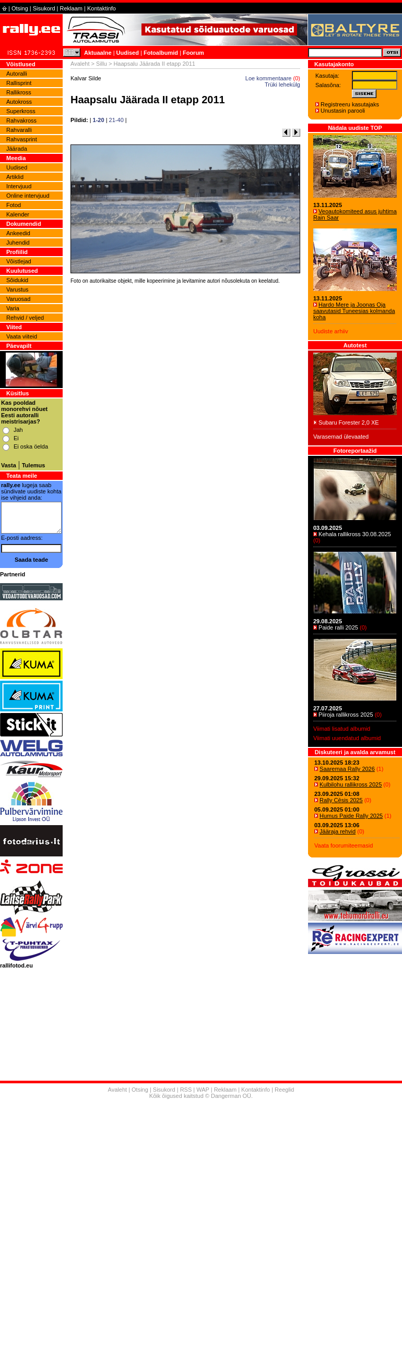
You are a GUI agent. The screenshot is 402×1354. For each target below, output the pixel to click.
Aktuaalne (98, 53)
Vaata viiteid (21, 336)
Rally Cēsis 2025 (341, 800)
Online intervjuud (28, 195)
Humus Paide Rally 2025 (351, 816)
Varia (12, 308)
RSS (186, 1089)
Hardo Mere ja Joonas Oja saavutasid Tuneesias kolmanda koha (354, 310)
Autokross (19, 102)
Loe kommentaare (268, 78)
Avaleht (80, 64)
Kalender (17, 214)
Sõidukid (17, 280)
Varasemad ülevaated (341, 436)
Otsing (19, 8)
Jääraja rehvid (338, 831)
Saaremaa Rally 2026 (347, 769)
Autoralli (16, 73)
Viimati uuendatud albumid (347, 738)
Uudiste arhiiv (330, 331)
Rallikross (18, 92)
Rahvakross (21, 120)
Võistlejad (18, 261)
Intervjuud (18, 186)
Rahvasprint (21, 139)
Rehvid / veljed (25, 318)
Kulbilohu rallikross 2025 (351, 784)
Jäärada (16, 149)
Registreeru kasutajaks (350, 104)
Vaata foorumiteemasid (343, 845)
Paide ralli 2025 (338, 627)
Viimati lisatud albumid (341, 729)
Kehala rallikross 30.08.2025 (354, 534)
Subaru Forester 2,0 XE (348, 422)
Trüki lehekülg (282, 84)
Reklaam (71, 8)
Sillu (101, 64)
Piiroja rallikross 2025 (345, 714)
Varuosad (18, 299)
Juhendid (18, 242)
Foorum (193, 53)
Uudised (127, 53)
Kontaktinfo (101, 8)
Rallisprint (18, 83)
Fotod (13, 205)
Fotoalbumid (161, 53)
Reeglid (284, 1089)
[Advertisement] (201, 1228)
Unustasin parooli (343, 110)
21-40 (116, 120)
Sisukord (44, 8)
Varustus (17, 289)
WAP (202, 1089)
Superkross (21, 111)
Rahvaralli (19, 130)
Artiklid (14, 177)
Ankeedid (18, 233)
